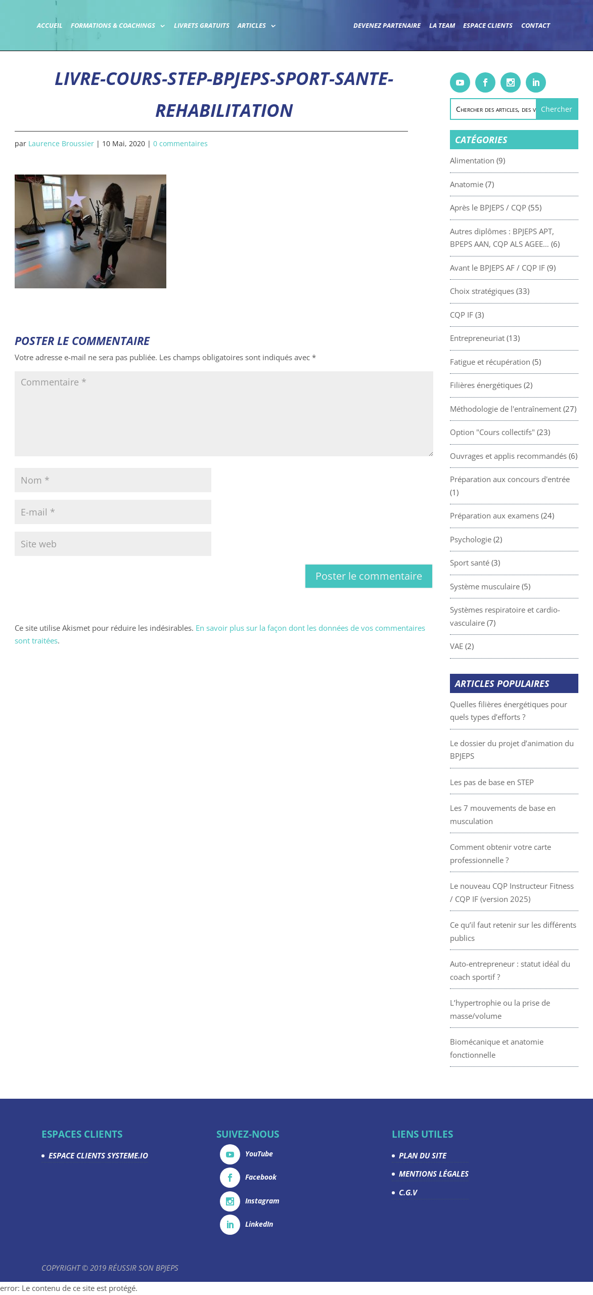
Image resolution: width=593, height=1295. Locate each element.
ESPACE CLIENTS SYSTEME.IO (98, 1155)
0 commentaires (180, 143)
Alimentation (499, 160)
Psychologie (497, 539)
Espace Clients (488, 26)
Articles (252, 26)
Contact (535, 26)
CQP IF (488, 315)
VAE (483, 646)
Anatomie (493, 184)
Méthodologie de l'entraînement (532, 409)
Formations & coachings (113, 26)
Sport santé (496, 562)
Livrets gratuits (202, 26)
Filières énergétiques (513, 385)
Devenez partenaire (387, 26)
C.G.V (408, 1192)
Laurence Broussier (61, 143)
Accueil (50, 26)
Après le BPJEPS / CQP (515, 207)
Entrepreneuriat (504, 338)
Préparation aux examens (521, 515)
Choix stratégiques (509, 291)
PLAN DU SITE (422, 1155)
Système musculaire (511, 586)
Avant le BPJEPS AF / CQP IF (524, 268)
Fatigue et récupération (517, 362)
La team (442, 26)
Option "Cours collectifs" (519, 432)
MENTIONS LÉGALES (434, 1174)
